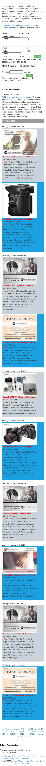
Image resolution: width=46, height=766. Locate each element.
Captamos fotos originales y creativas (17, 286)
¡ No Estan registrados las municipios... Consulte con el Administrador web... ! (25, 33)
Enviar (29, 75)
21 (23, 731)
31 (14, 734)
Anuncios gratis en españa (13, 26)
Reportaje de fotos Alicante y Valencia (17, 634)
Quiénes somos (9, 759)
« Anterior (15, 729)
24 (33, 731)
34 (24, 734)
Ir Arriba (43, 756)
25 (36, 731)
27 (43, 731)
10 (29, 729)
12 (35, 729)
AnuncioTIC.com (17, 761)
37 (34, 734)
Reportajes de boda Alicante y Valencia (18, 157)
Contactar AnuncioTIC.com (26, 759)
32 (18, 734)
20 (20, 731)
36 (31, 734)
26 (40, 731)
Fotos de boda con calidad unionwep (17, 695)
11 (32, 729)
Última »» (24, 736)
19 (16, 731)
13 (39, 729)
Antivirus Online (25, 764)
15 (3, 731)
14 (42, 729)
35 (27, 734)
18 (13, 731)
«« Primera (6, 729)
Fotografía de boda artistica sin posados (18, 575)
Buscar (37, 57)
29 (8, 734)
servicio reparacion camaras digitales (17, 219)
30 (11, 734)
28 (4, 734)
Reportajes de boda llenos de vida (16, 513)
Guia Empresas (32, 761)
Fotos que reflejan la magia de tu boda (18, 342)
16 (6, 731)
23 (30, 731)
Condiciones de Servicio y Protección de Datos (19, 756)
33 (21, 734)
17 (10, 731)
